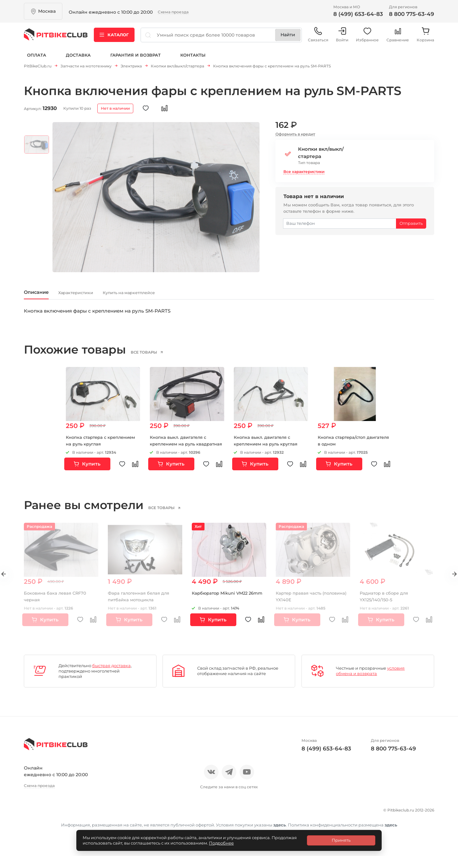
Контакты (192, 59)
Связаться (318, 38)
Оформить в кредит (295, 136)
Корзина (425, 38)
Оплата (36, 59)
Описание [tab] (42, 296)
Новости (83, 813)
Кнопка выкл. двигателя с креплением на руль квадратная (180, 449)
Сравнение (397, 38)
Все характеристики (303, 173)
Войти (342, 38)
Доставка (78, 59)
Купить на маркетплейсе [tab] (170, 296)
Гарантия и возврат (135, 59)
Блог (108, 813)
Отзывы (55, 813)
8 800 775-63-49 (411, 14)
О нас (31, 813)
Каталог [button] (114, 37)
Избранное (367, 38)
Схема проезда (173, 12)
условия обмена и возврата (370, 676)
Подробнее (221, 843)
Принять (341, 840)
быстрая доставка (111, 670)
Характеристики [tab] (95, 296)
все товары (154, 357)
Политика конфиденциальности (67, 824)
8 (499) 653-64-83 (358, 14)
